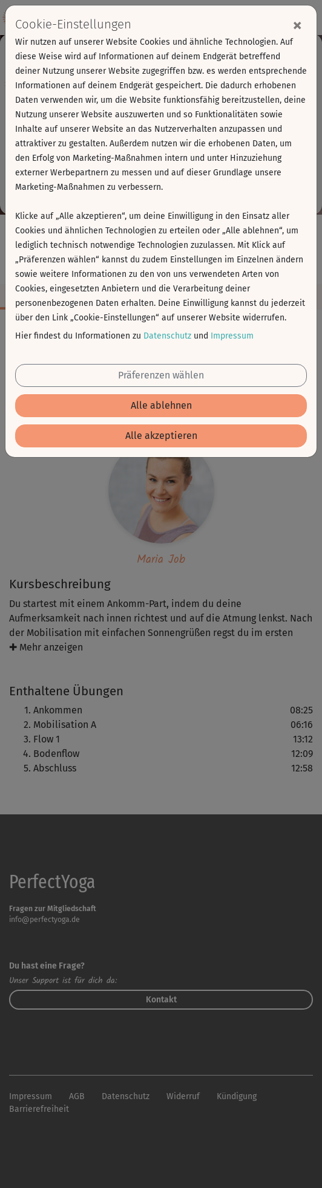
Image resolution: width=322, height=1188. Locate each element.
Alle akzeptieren (161, 435)
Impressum (232, 336)
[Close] (297, 24)
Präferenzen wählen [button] (161, 375)
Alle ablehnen (161, 405)
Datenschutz (167, 336)
